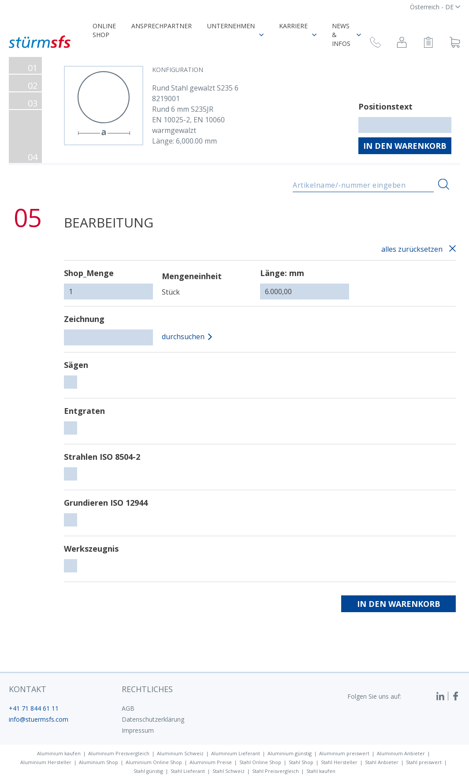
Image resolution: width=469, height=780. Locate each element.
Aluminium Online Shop (154, 762)
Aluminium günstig (290, 753)
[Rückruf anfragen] (375, 43)
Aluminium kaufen (59, 753)
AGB (128, 708)
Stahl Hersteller (339, 762)
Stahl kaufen (320, 771)
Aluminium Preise (211, 762)
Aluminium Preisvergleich (118, 753)
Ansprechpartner (161, 26)
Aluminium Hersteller (45, 762)
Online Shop (104, 30)
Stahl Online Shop (260, 762)
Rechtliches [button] (147, 689)
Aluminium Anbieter (401, 753)
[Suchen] (443, 184)
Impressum (138, 730)
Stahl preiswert (424, 762)
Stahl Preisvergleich (275, 771)
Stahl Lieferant (188, 771)
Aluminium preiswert (344, 753)
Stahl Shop (301, 762)
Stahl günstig (148, 771)
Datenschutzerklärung (153, 719)
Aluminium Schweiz (180, 753)
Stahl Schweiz (228, 771)
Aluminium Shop (98, 762)
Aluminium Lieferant (235, 753)
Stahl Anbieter (381, 762)
